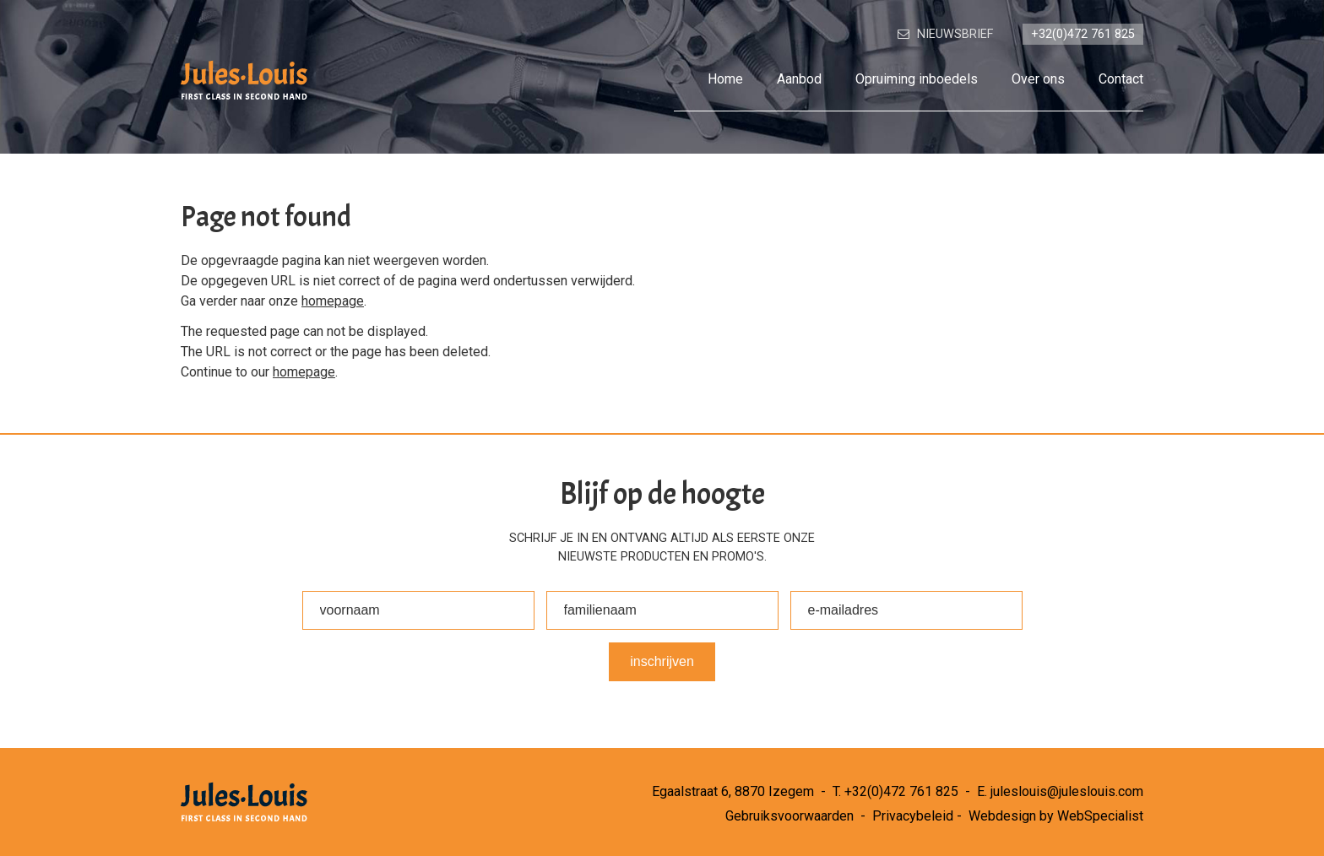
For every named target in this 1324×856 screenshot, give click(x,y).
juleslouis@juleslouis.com (1066, 791)
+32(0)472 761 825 (901, 791)
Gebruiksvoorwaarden (789, 816)
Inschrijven (662, 661)
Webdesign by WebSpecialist (1056, 816)
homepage (332, 301)
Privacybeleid (912, 816)
